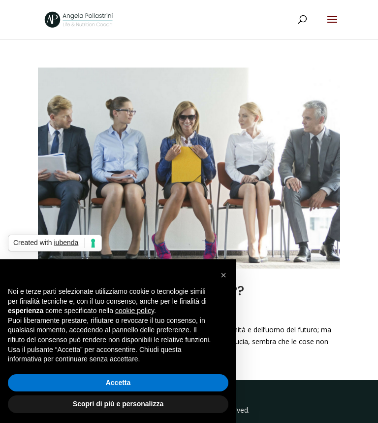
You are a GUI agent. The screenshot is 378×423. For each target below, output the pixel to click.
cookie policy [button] (134, 311)
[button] (223, 275)
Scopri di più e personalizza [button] (118, 404)
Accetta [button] (118, 383)
